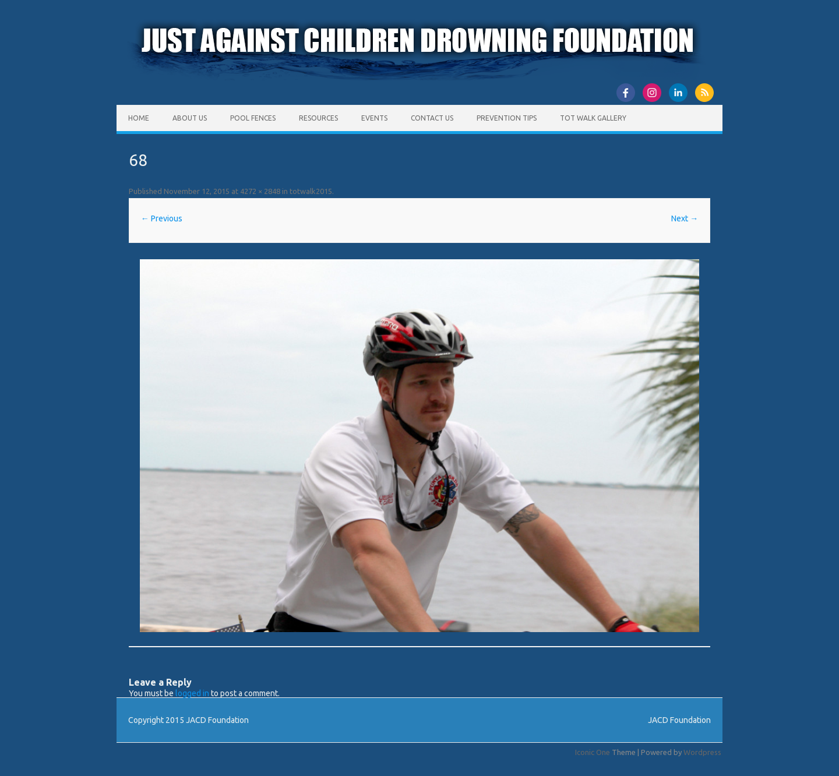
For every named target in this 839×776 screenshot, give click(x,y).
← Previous (161, 218)
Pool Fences (253, 118)
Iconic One (592, 752)
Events (374, 118)
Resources (318, 118)
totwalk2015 (311, 191)
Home (138, 118)
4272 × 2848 (260, 191)
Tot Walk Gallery (593, 118)
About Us (189, 118)
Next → (684, 218)
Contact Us (432, 118)
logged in (192, 693)
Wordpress (702, 752)
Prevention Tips (507, 118)
